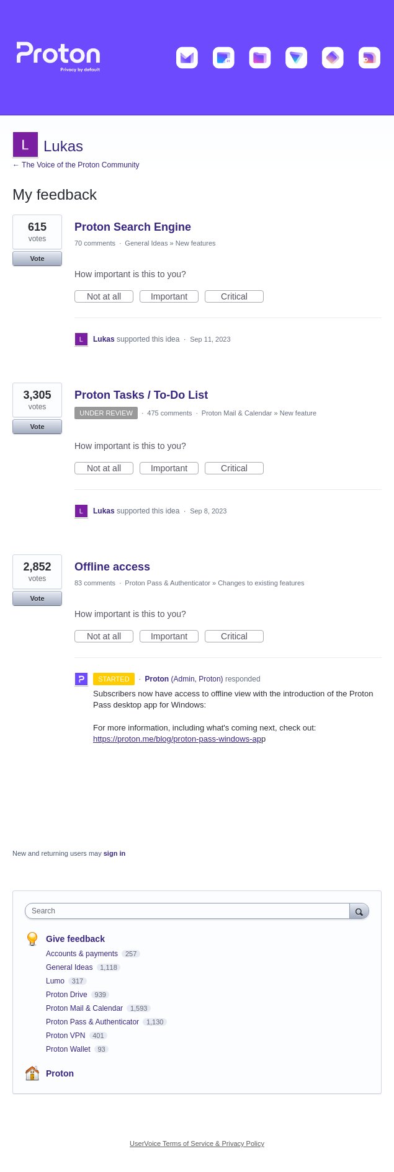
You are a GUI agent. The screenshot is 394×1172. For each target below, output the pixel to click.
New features (196, 243)
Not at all (110, 297)
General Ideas (146, 243)
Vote (37, 258)
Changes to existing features (261, 583)
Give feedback (75, 939)
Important (175, 297)
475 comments (169, 413)
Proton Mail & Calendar (237, 413)
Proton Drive (67, 994)
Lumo (56, 981)
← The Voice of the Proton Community (76, 165)
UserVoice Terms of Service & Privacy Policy (197, 1143)
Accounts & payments (83, 953)
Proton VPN (66, 1035)
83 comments (94, 583)
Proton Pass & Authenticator (167, 583)
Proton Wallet (69, 1049)
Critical (242, 297)
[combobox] (190, 911)
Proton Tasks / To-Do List (141, 395)
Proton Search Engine (132, 227)
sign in (114, 853)
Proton (60, 1073)
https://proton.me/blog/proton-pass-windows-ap (177, 739)
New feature (298, 413)
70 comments (94, 243)
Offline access (112, 567)
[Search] (359, 910)
